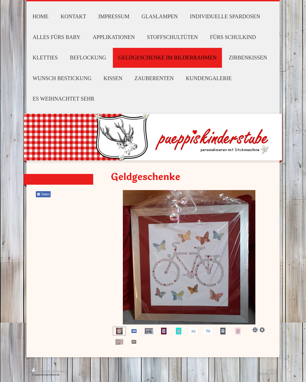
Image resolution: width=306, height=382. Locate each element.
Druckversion (43, 370)
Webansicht (266, 374)
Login (271, 369)
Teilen (43, 194)
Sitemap (60, 370)
